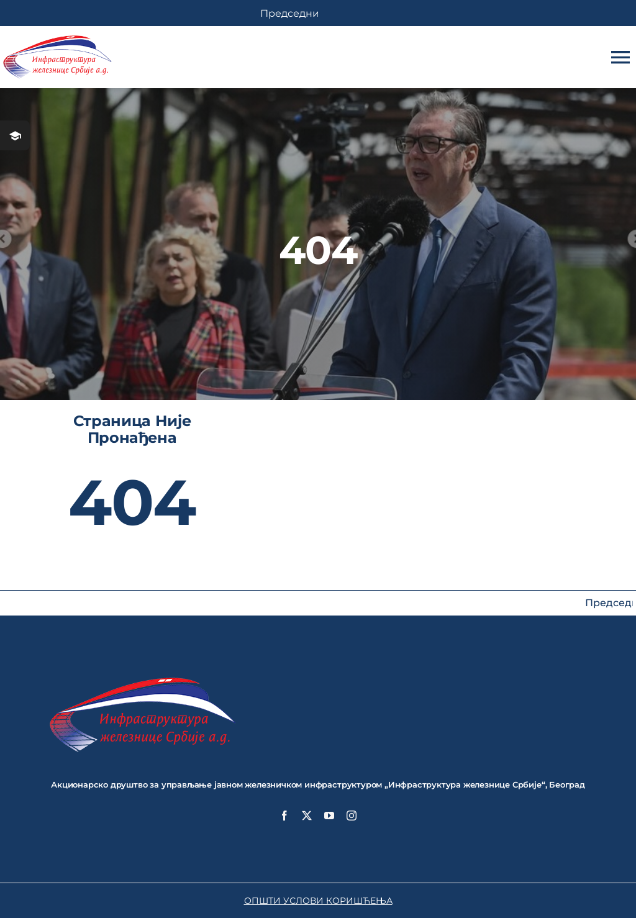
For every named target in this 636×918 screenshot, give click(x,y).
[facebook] (284, 815)
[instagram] (352, 815)
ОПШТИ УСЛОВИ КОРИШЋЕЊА (318, 900)
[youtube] (329, 815)
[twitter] (307, 815)
